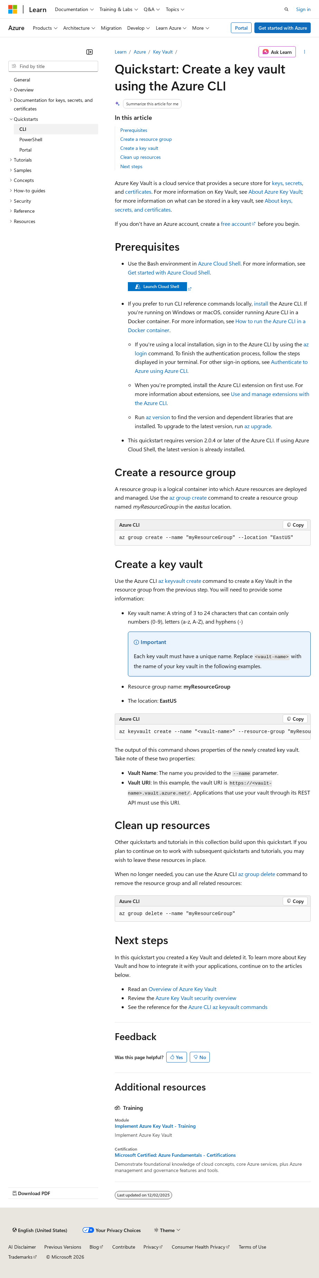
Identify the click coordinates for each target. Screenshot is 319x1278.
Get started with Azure (283, 28)
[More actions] (305, 51)
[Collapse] (89, 52)
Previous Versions (62, 1246)
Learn (120, 51)
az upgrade (257, 426)
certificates (138, 191)
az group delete (256, 873)
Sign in (303, 9)
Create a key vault (139, 148)
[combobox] (53, 66)
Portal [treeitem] (25, 149)
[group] (213, 732)
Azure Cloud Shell (219, 263)
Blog (94, 1246)
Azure (140, 51)
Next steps (131, 166)
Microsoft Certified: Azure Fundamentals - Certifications (175, 1155)
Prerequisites (133, 130)
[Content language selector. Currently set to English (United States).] (40, 1230)
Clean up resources (140, 157)
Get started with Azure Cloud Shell (169, 272)
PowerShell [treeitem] (30, 139)
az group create (188, 497)
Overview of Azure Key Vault (182, 988)
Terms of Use (252, 1246)
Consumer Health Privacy (198, 1246)
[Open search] (286, 9)
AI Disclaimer (22, 1246)
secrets (293, 182)
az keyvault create (179, 580)
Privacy (151, 1246)
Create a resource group (146, 139)
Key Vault (163, 51)
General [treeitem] (22, 79)
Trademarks (20, 1256)
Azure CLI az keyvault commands (228, 1006)
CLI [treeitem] (22, 129)
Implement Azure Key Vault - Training (155, 1126)
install (261, 303)
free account (236, 223)
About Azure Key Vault (275, 191)
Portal (241, 28)
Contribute (123, 1246)
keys (277, 182)
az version (158, 417)
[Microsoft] (12, 9)
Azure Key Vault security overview (196, 997)
